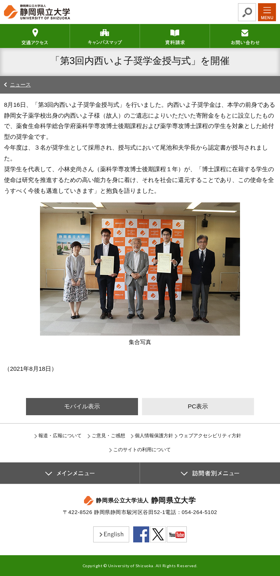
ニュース (20, 85)
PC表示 (198, 406)
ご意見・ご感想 (108, 435)
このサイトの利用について (142, 449)
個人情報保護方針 (154, 435)
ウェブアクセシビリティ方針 (210, 435)
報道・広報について (60, 435)
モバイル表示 (82, 406)
